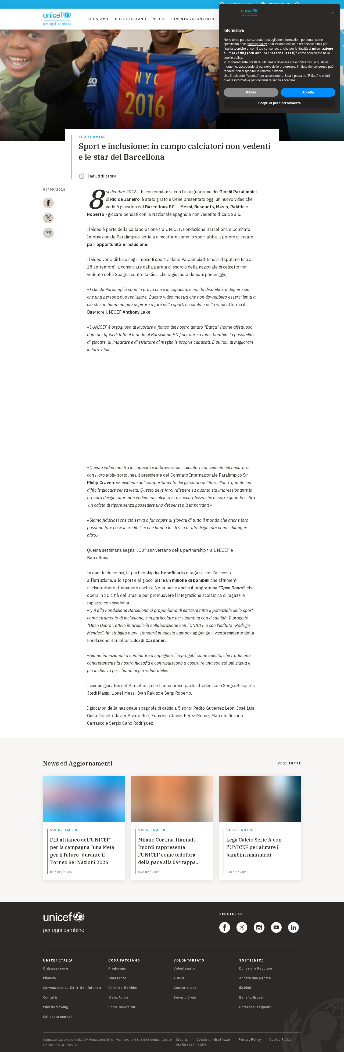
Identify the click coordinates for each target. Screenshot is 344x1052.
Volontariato (184, 968)
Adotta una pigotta (255, 978)
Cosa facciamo (130, 19)
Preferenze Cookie (191, 1045)
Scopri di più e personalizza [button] (279, 103)
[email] (48, 234)
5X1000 (245, 988)
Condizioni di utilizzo (213, 1039)
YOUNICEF (182, 978)
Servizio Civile (185, 997)
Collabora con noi (57, 1017)
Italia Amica (118, 997)
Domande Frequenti (255, 1007)
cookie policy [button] (233, 58)
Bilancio (49, 978)
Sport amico (92, 137)
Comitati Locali (186, 988)
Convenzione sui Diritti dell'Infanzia (72, 988)
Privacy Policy (250, 1039)
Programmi (117, 968)
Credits (182, 1039)
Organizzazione (55, 968)
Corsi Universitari (122, 1007)
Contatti (50, 997)
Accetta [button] (308, 92)
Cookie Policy (280, 1039)
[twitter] (48, 219)
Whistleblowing (55, 1007)
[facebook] (48, 204)
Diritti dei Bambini (122, 988)
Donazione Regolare (255, 968)
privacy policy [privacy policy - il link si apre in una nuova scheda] (257, 44)
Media (159, 19)
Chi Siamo (98, 19)
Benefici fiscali (251, 997)
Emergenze (117, 978)
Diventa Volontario (192, 19)
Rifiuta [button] (251, 92)
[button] (332, 13)
